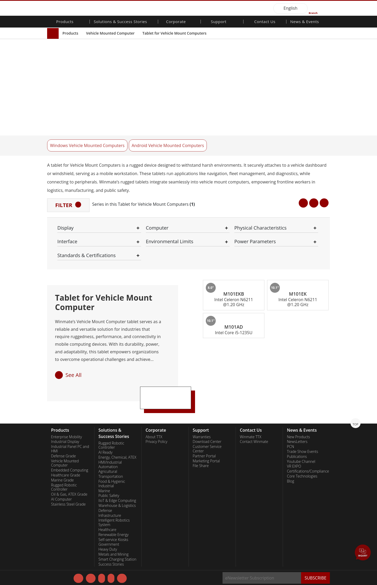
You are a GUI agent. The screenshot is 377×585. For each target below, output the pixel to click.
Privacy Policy (134, 563)
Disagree (222, 568)
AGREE (332, 562)
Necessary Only (190, 563)
